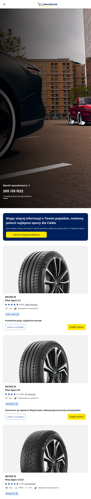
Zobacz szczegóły (15, 327)
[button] (21, 304)
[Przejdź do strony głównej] (48, 4)
